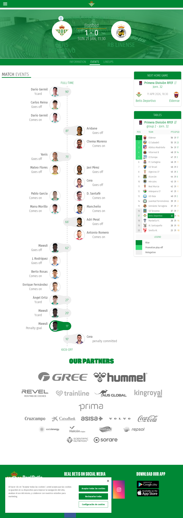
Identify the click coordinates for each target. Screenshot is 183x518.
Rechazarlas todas (93, 496)
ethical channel (170, 510)
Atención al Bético (30, 469)
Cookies (146, 510)
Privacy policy (136, 510)
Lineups (108, 62)
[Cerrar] (108, 481)
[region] (58, 495)
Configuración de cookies (93, 504)
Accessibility (156, 510)
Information (78, 62)
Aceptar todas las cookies (93, 488)
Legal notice (123, 510)
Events (94, 62)
